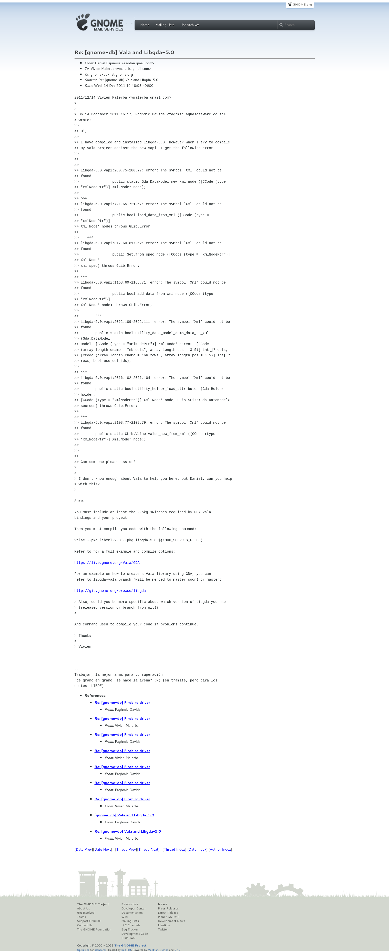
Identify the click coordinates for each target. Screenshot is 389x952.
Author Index (220, 849)
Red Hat (126, 949)
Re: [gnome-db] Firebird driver (122, 702)
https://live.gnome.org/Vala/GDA (107, 562)
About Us (83, 908)
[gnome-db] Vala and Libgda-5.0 (124, 815)
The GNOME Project (93, 904)
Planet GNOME (168, 917)
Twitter (163, 929)
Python (164, 949)
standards (101, 949)
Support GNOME (89, 921)
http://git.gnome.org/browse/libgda (110, 590)
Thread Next (148, 849)
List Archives (189, 25)
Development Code (134, 934)
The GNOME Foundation (94, 929)
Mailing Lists (164, 25)
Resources (129, 904)
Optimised (83, 949)
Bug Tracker (129, 929)
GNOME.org (302, 4)
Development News (171, 921)
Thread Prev (126, 849)
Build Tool (128, 938)
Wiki (124, 917)
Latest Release (168, 913)
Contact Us (85, 925)
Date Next (102, 849)
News (162, 904)
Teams (81, 917)
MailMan (153, 949)
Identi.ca (164, 925)
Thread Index (174, 849)
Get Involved (86, 913)
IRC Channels (130, 925)
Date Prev (84, 849)
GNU (177, 949)
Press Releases (168, 908)
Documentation (132, 913)
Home (144, 25)
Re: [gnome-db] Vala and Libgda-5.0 (128, 831)
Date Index (197, 849)
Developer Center (133, 908)
